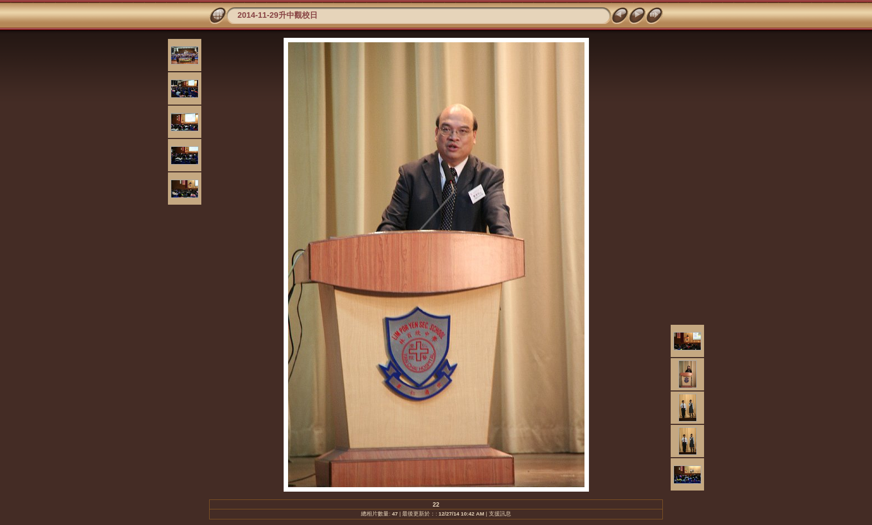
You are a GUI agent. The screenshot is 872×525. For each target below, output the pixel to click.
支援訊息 (500, 514)
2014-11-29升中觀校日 (277, 15)
